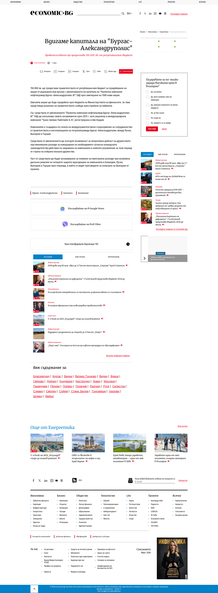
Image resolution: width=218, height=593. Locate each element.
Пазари (157, 200)
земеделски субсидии (101, 536)
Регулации (64, 522)
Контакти (48, 556)
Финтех (106, 519)
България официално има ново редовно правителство (77, 305)
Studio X (118, 589)
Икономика (15, 2)
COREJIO (154, 511)
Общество (77, 2)
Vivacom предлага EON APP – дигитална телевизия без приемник (169, 192)
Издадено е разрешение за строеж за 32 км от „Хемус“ (77, 332)
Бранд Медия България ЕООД (53, 561)
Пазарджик (40, 386)
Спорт (131, 519)
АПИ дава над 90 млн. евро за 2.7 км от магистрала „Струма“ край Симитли (88, 265)
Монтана (109, 381)
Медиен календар (78, 572)
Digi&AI (157, 173)
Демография (84, 508)
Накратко (179, 504)
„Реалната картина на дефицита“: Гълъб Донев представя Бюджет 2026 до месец (86, 280)
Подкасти (155, 504)
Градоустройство (86, 519)
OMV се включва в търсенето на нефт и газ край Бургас (86, 458)
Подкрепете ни (77, 566)
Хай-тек (106, 515)
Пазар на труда (39, 526)
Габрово (38, 381)
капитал (68, 193)
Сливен (38, 391)
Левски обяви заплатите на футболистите (163, 258)
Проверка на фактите (106, 549)
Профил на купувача (52, 566)
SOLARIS (154, 522)
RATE (153, 508)
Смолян (51, 391)
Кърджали (66, 381)
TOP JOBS (154, 526)
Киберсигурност (110, 511)
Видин (103, 376)
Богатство (133, 508)
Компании (158, 187)
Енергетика (164, 32)
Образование (84, 511)
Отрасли (63, 504)
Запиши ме (183, 481)
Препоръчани (113, 257)
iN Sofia (154, 515)
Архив (164, 129)
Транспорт (37, 515)
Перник (55, 386)
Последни (48, 257)
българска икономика (41, 536)
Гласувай (152, 129)
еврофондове (81, 536)
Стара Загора (80, 391)
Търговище (99, 391)
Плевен (68, 386)
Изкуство (133, 515)
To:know (178, 508)
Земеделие (37, 519)
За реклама (49, 549)
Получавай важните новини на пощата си (155, 479)
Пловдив (81, 386)
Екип (46, 553)
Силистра (118, 386)
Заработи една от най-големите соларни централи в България (170, 458)
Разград (95, 386)
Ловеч (97, 381)
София (63, 391)
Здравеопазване (85, 515)
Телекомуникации (110, 504)
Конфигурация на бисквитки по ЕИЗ (104, 567)
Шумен (37, 396)
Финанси (63, 515)
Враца (115, 376)
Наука (131, 501)
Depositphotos (115, 591)
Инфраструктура (53, 262)
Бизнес (47, 2)
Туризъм (36, 522)
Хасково (114, 391)
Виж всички (183, 426)
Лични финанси (53, 289)
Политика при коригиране (81, 556)
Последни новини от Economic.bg (172, 229)
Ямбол (49, 396)
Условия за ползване (105, 560)
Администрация (85, 526)
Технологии (109, 2)
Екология (82, 522)
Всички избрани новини (118, 356)
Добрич (51, 381)
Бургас (57, 376)
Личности (133, 511)
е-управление (109, 508)
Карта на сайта (103, 553)
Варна (68, 376)
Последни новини (179, 14)
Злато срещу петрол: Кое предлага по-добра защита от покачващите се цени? (170, 206)
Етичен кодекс (103, 556)
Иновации (64, 508)
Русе (106, 386)
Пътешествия (134, 504)
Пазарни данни (181, 515)
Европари (37, 504)
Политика (51, 302)
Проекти (171, 2)
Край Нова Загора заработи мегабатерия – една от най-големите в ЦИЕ (128, 458)
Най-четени (80, 257)
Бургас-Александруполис (45, 193)
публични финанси (63, 536)
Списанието (180, 511)
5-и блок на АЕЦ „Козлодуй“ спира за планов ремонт (76, 318)
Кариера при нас (77, 560)
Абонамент (75, 553)
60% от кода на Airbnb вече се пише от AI (170, 177)
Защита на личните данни (81, 549)
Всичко (202, 2)
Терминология (181, 501)
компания (83, 193)
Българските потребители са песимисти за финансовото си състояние (86, 292)
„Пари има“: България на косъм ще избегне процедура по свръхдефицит (85, 345)
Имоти (62, 519)
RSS (77, 480)
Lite (140, 2)
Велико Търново (85, 376)
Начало (142, 32)
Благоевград (41, 376)
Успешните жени (157, 519)
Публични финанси (54, 276)
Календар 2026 (157, 501)
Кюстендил (83, 381)
